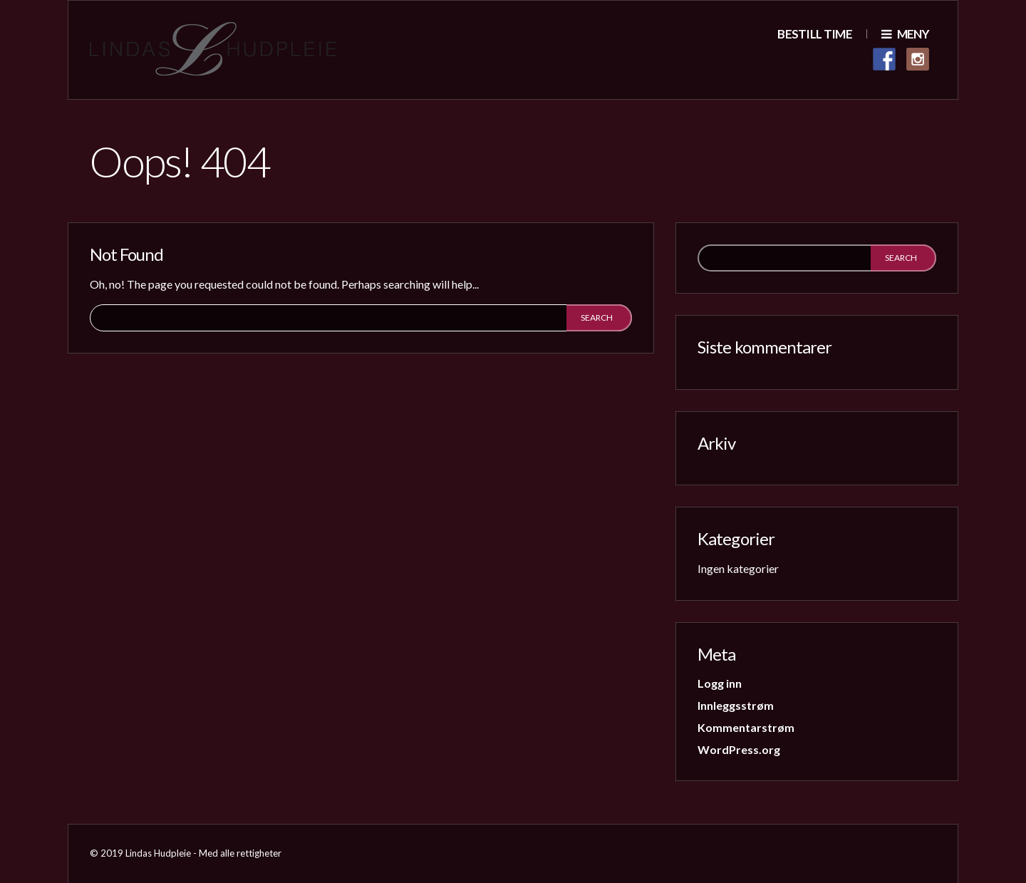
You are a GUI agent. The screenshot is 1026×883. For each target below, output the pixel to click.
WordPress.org (739, 749)
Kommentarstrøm (746, 727)
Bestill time (814, 33)
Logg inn (720, 683)
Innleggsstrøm (736, 705)
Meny (905, 33)
